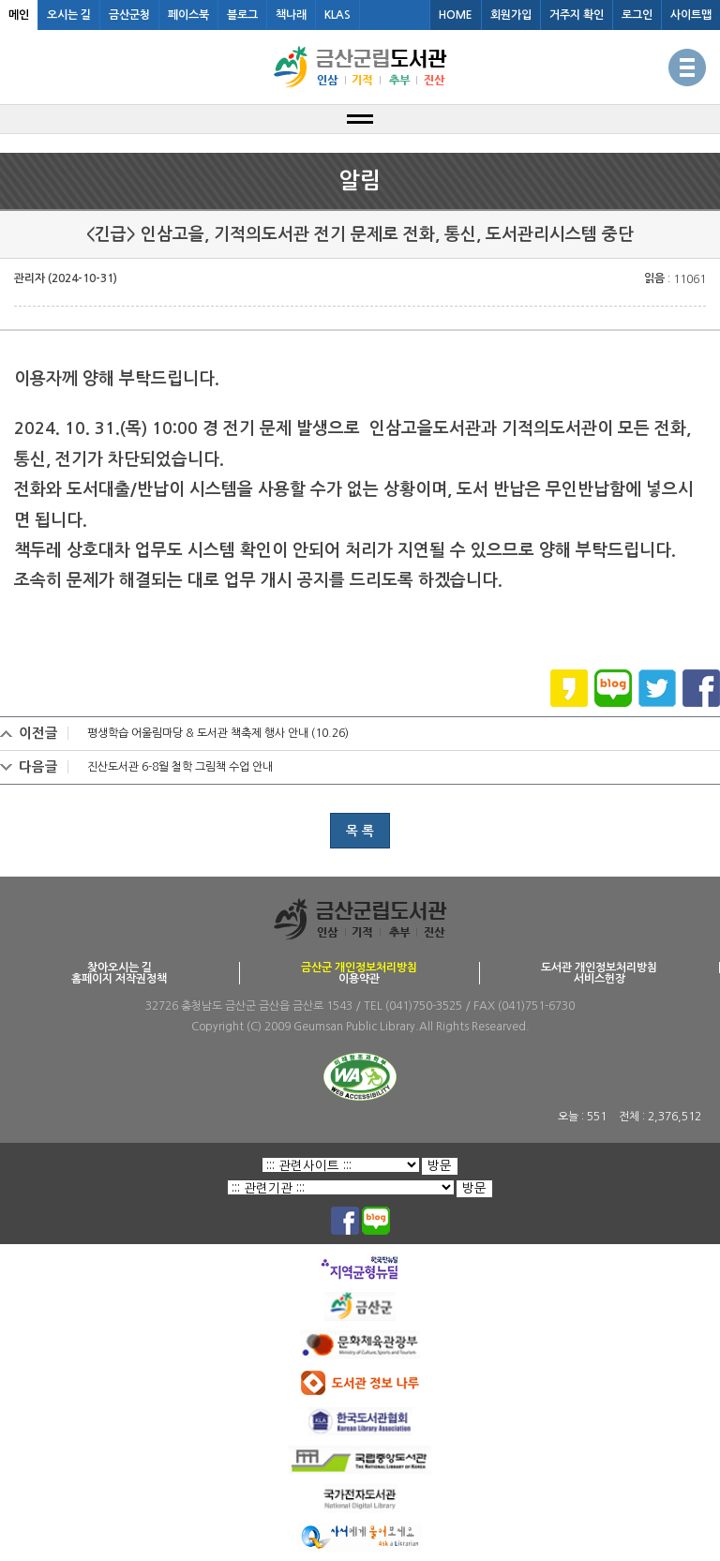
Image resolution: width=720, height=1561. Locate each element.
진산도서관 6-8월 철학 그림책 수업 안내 (180, 767)
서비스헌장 (599, 978)
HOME (455, 15)
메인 (18, 15)
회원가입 (511, 15)
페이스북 (188, 15)
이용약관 (359, 978)
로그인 (637, 15)
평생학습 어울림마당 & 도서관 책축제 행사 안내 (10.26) (218, 733)
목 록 (360, 830)
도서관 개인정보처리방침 (599, 967)
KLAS (337, 15)
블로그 (242, 15)
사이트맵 (691, 15)
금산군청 (129, 15)
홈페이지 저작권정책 (119, 978)
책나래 (291, 15)
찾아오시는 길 (119, 967)
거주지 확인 (576, 15)
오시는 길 (69, 15)
